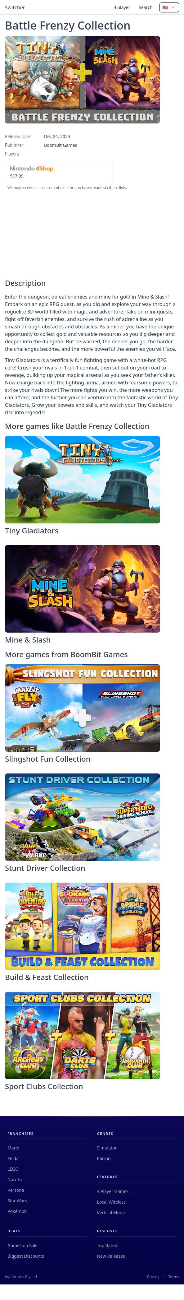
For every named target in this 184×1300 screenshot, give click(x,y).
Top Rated (107, 1245)
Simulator (107, 1148)
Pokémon (17, 1211)
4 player (122, 7)
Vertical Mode (111, 1212)
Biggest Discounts (25, 1256)
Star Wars (17, 1201)
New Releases (111, 1256)
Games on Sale (22, 1245)
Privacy (153, 1276)
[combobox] (169, 7)
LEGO (13, 1169)
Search (145, 7)
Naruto (14, 1179)
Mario (13, 1148)
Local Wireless (111, 1202)
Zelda (13, 1158)
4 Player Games (113, 1191)
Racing (104, 1158)
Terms (173, 1276)
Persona (15, 1190)
